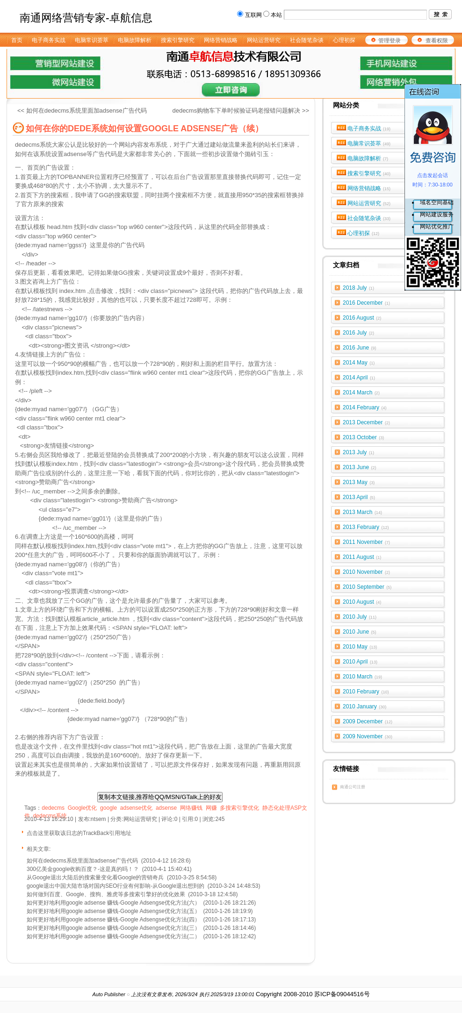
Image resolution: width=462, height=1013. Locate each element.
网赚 (211, 808)
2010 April (360, 661)
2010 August (362, 602)
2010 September (367, 587)
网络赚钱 (191, 808)
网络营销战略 (369, 188)
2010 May (360, 646)
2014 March (361, 392)
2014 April (359, 377)
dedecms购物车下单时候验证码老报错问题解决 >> (240, 110)
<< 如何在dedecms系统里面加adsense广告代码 (82, 110)
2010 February (366, 691)
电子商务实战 (369, 128)
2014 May (359, 362)
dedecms (53, 808)
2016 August (362, 317)
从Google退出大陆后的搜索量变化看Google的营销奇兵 (95, 877)
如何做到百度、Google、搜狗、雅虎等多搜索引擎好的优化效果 (106, 894)
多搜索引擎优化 (239, 808)
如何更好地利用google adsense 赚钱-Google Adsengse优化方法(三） (113, 928)
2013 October (363, 437)
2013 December (366, 422)
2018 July (358, 288)
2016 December (366, 303)
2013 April (359, 497)
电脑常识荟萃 (369, 143)
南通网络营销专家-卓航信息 (86, 18)
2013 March (362, 512)
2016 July (358, 332)
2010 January (364, 706)
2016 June (359, 347)
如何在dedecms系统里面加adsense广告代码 (82, 860)
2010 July (359, 617)
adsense (166, 808)
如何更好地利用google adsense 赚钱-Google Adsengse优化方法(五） (113, 911)
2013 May (359, 482)
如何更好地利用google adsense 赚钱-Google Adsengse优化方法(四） (113, 919)
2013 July (358, 452)
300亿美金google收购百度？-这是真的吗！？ (83, 869)
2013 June (359, 467)
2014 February (365, 407)
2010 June (359, 631)
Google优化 (82, 808)
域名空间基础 (437, 202)
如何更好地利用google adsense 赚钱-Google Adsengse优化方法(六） (113, 902)
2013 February (366, 527)
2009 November (367, 736)
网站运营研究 (369, 203)
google (108, 808)
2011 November (366, 542)
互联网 (253, 15)
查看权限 (437, 40)
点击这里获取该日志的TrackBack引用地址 (79, 833)
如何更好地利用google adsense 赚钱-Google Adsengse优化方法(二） (113, 936)
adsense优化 (136, 808)
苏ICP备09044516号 (342, 994)
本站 (276, 15)
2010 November (366, 572)
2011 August (362, 557)
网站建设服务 (437, 214)
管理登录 (389, 40)
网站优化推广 (437, 226)
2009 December (367, 721)
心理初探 (363, 233)
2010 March (362, 676)
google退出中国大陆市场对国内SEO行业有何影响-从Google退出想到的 (115, 886)
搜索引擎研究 (369, 173)
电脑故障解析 (368, 158)
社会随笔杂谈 (369, 218)
